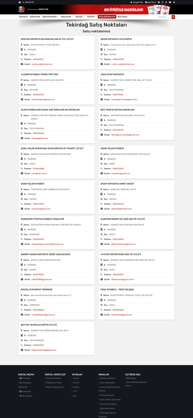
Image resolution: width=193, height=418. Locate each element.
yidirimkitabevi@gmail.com (43, 99)
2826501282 (118, 310)
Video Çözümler (53, 378)
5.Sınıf (76, 378)
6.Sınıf (76, 382)
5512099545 (38, 275)
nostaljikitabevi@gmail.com (43, 315)
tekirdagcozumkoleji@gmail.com (125, 135)
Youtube (25, 378)
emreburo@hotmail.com (41, 64)
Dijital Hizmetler (50, 17)
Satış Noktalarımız (107, 17)
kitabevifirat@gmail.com (121, 315)
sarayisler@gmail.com (120, 173)
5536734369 (118, 239)
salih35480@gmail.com (41, 279)
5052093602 (38, 133)
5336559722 (38, 95)
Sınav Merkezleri (107, 382)
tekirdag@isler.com (39, 138)
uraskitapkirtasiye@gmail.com (124, 99)
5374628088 (38, 169)
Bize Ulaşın (122, 17)
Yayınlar (80, 17)
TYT (75, 391)
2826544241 (118, 275)
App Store (150, 2)
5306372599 (118, 169)
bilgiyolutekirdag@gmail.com (43, 350)
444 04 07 (28, 2)
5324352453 (118, 204)
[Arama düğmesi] (173, 17)
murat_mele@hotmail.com (122, 64)
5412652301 (38, 59)
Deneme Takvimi (107, 378)
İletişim (131, 378)
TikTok (23, 387)
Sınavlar (92, 17)
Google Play (137, 2)
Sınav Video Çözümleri (110, 399)
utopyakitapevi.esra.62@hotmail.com (47, 244)
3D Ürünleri (26, 396)
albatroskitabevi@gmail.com (123, 244)
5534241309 (38, 239)
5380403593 (118, 59)
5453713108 (118, 95)
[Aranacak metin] (164, 17)
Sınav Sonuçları (107, 395)
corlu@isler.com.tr (39, 173)
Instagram (25, 382)
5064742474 (118, 130)
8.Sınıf (76, 387)
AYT (75, 396)
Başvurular (67, 17)
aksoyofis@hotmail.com (121, 209)
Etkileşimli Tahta (53, 382)
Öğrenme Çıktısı (107, 408)
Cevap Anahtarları (108, 404)
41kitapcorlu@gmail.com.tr (122, 279)
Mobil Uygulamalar (55, 387)
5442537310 (38, 345)
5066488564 (38, 310)
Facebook (25, 391)
